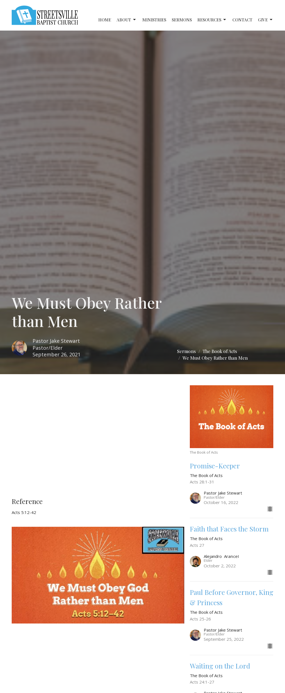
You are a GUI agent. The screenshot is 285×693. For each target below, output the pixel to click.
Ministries (154, 20)
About (127, 20)
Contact (242, 20)
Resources (212, 20)
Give (265, 20)
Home (104, 20)
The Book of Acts (220, 351)
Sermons (182, 20)
